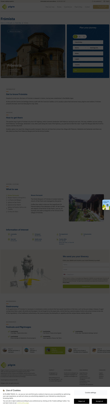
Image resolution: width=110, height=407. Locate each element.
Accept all (99, 401)
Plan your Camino (106, 202)
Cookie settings (90, 392)
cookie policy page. (23, 403)
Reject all (81, 401)
